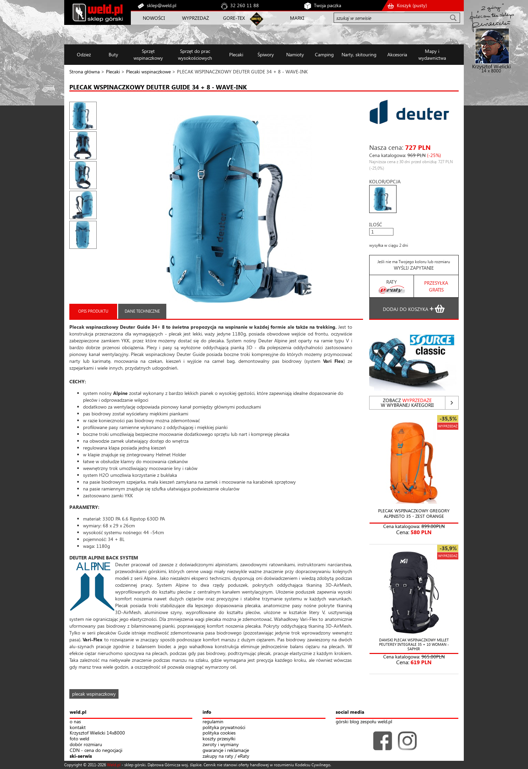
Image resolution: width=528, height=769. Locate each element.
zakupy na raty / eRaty (226, 756)
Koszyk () (412, 5)
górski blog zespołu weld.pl (364, 722)
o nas (75, 722)
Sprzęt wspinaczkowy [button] (148, 54)
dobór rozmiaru (86, 744)
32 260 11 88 (244, 5)
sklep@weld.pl (161, 5)
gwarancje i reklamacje (226, 750)
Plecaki (113, 71)
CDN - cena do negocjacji (96, 750)
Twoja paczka (327, 5)
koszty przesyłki (219, 739)
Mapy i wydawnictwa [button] (432, 54)
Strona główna (84, 71)
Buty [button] (113, 54)
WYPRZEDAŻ (195, 18)
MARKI (297, 18)
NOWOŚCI (154, 18)
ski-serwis (81, 756)
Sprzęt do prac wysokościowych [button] (195, 54)
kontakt (78, 727)
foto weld (79, 739)
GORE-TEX (234, 18)
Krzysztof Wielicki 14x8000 (97, 733)
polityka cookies (219, 733)
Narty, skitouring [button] (359, 54)
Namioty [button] (295, 54)
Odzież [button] (84, 54)
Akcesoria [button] (397, 54)
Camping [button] (324, 54)
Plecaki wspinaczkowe (148, 71)
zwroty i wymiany (221, 744)
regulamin (213, 722)
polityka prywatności (224, 727)
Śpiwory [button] (266, 54)
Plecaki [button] (236, 54)
